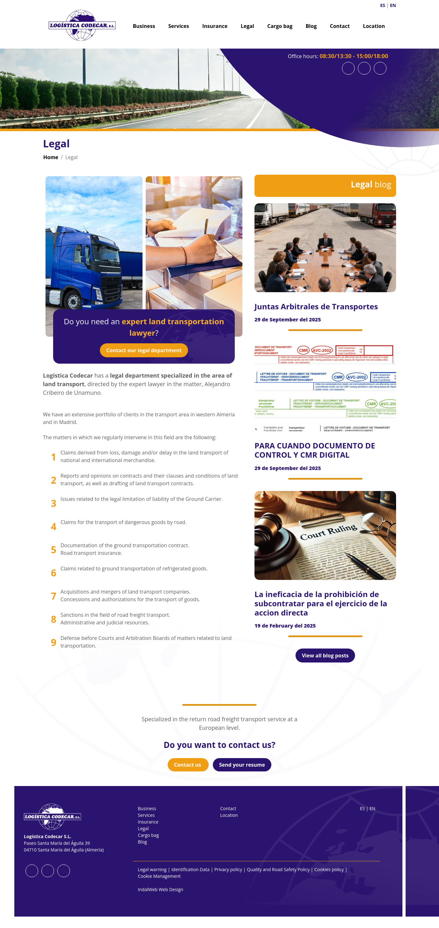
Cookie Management (159, 876)
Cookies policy (329, 869)
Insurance (214, 26)
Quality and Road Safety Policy (278, 869)
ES (382, 5)
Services (178, 26)
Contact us (188, 764)
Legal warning (152, 869)
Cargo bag (279, 26)
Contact (340, 26)
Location (374, 26)
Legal (247, 26)
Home (50, 157)
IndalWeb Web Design (160, 889)
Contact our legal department (144, 350)
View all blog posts (325, 655)
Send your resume (242, 764)
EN (393, 5)
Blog (311, 26)
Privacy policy (228, 869)
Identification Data (190, 869)
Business (144, 26)
